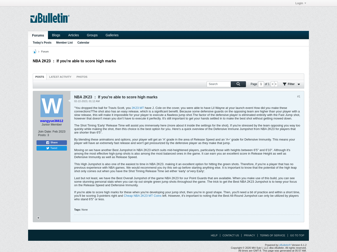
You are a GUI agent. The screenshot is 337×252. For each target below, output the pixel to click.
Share (52, 143)
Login (300, 3)
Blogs (56, 35)
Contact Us (231, 235)
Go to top (297, 235)
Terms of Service (272, 235)
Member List (64, 42)
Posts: (42, 135)
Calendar (83, 42)
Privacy (249, 235)
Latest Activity (60, 76)
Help (214, 235)
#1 (298, 96)
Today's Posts (42, 42)
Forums (38, 35)
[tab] (40, 77)
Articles (73, 35)
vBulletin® (285, 245)
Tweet (51, 148)
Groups (92, 35)
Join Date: (45, 131)
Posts (39, 76)
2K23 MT (138, 108)
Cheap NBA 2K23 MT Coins (142, 195)
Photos (82, 76)
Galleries (112, 35)
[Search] (226, 84)
